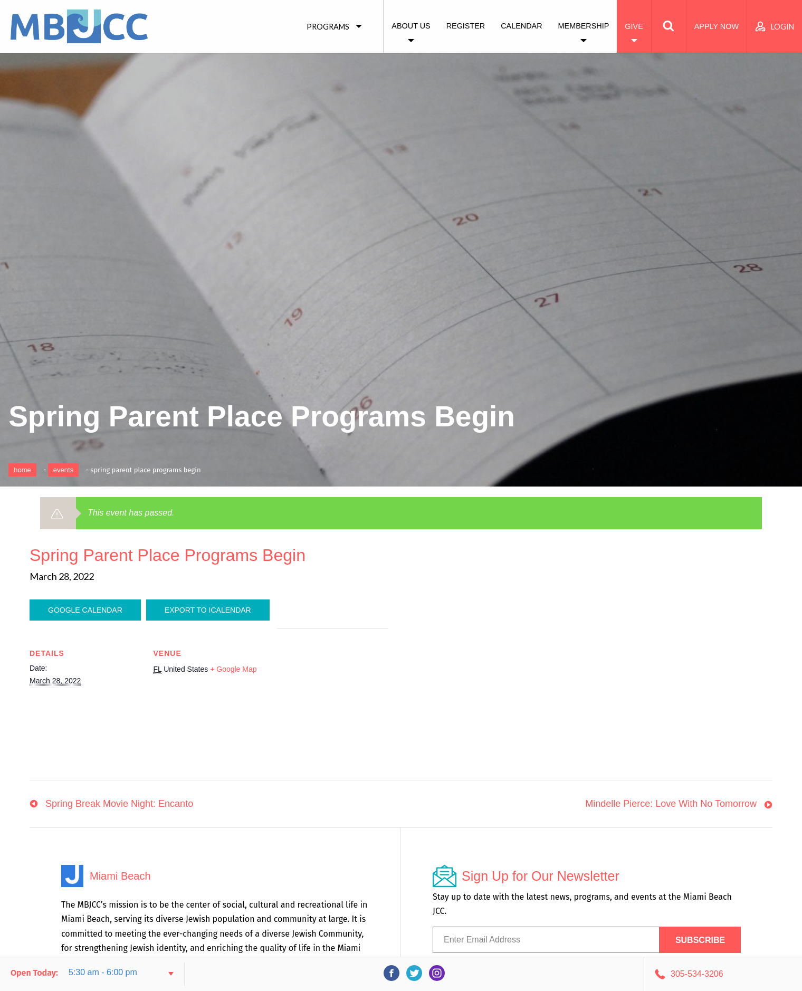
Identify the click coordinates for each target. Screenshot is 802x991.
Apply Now (716, 26)
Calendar (521, 26)
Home (22, 470)
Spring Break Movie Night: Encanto (119, 803)
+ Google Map (233, 669)
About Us (411, 26)
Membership (583, 26)
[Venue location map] (332, 701)
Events (63, 470)
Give (634, 26)
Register (465, 26)
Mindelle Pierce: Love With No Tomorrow (671, 803)
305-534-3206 (697, 973)
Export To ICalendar (208, 610)
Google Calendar (85, 610)
